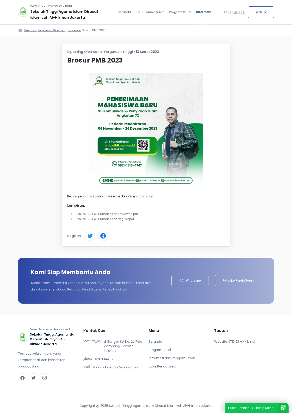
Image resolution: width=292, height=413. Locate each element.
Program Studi (180, 12)
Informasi (203, 12)
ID (234, 12)
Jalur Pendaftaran (149, 12)
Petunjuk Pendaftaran (238, 280)
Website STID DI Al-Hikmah (235, 341)
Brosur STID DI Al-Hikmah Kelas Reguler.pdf (104, 219)
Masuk (261, 12)
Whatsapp (190, 280)
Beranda (124, 12)
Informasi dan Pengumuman (59, 30)
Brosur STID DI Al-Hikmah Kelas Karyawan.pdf (106, 214)
